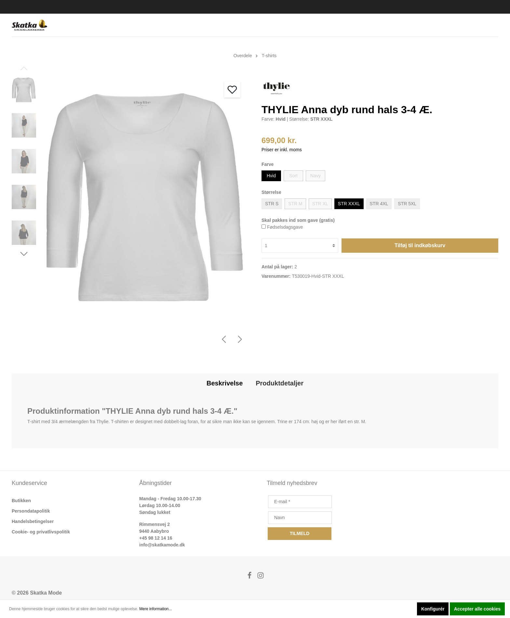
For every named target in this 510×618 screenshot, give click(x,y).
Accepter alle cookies (477, 608)
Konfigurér (433, 608)
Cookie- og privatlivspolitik (41, 531)
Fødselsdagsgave (285, 227)
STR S (271, 203)
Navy (315, 175)
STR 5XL (407, 203)
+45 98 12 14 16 (155, 538)
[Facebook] (250, 577)
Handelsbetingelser (33, 521)
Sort (293, 175)
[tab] (224, 383)
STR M (295, 203)
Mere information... (155, 609)
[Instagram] (260, 577)
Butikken (21, 500)
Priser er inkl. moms (282, 149)
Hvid (271, 175)
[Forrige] (224, 339)
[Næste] (240, 339)
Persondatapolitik (31, 511)
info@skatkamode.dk (162, 544)
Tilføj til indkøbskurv (420, 245)
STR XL (320, 203)
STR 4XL (379, 203)
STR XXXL (349, 203)
